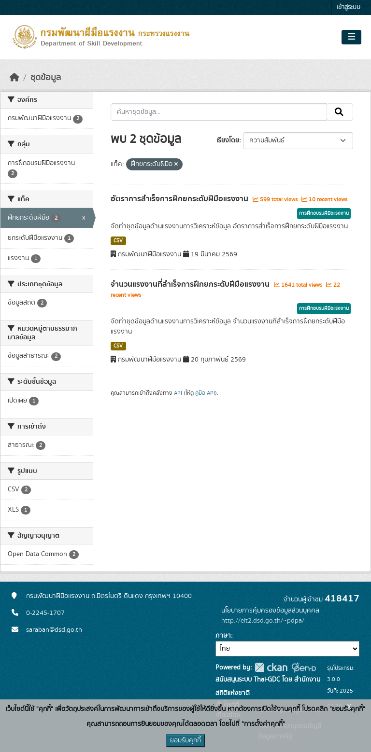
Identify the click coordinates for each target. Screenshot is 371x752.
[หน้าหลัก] (14, 77)
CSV (118, 241)
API (178, 393)
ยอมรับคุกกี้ (185, 740)
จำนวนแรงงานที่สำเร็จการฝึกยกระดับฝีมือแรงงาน (191, 284)
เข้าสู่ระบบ (348, 7)
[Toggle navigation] (351, 37)
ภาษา (223, 636)
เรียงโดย (227, 140)
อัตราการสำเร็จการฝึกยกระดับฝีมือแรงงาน (180, 199)
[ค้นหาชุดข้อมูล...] (219, 112)
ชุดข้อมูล (45, 77)
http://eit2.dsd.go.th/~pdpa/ (262, 621)
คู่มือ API (205, 393)
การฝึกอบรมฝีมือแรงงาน (324, 213)
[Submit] (340, 112)
